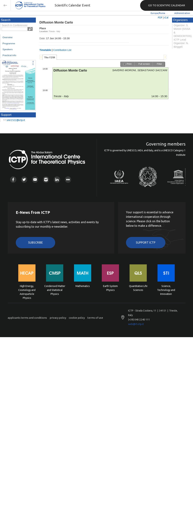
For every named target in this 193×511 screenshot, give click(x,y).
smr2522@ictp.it (16, 120)
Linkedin (57, 179)
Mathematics (82, 286)
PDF (160, 17)
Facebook (13, 179)
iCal (166, 17)
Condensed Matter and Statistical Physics (54, 290)
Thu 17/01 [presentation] (49, 57)
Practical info (9, 55)
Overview (8, 37)
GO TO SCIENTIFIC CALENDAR (166, 5)
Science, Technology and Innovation (166, 290)
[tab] (49, 57)
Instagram (46, 179)
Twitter (24, 179)
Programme (9, 43)
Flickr (68, 179)
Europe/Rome (158, 13)
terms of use (95, 317)
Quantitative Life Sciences (138, 288)
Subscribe (35, 242)
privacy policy (58, 317)
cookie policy (77, 317)
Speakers (8, 49)
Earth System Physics (110, 288)
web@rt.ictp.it (136, 324)
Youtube (35, 179)
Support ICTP (145, 242)
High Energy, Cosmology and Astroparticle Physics (26, 290)
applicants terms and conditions (27, 317)
